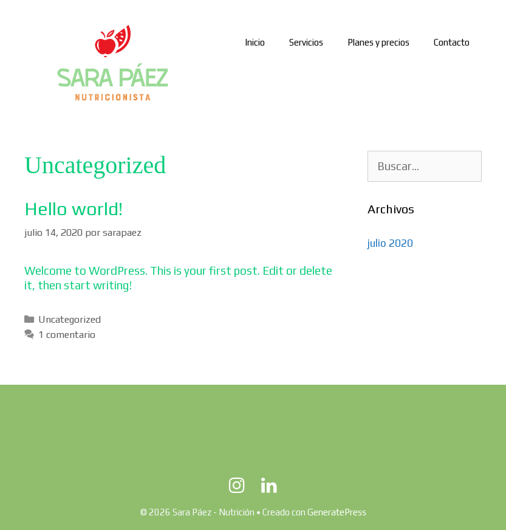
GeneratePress (336, 512)
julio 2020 (390, 243)
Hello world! (73, 208)
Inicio (255, 42)
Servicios (306, 42)
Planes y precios (378, 42)
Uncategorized (69, 319)
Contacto (452, 42)
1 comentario (66, 334)
